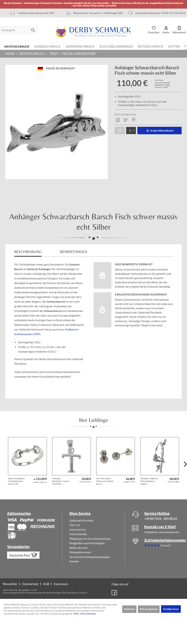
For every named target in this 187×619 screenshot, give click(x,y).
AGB (46, 583)
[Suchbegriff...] (18, 30)
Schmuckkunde (78, 534)
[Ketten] (174, 46)
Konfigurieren (171, 608)
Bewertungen (74, 251)
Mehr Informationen (84, 613)
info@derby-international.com (161, 532)
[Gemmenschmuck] (80, 46)
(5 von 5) (157, 545)
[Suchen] (32, 30)
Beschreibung (28, 251)
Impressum (61, 583)
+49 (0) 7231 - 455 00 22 (160, 518)
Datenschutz (30, 583)
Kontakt (74, 561)
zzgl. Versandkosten (162, 82)
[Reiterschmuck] (150, 46)
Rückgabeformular (80, 552)
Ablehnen (129, 608)
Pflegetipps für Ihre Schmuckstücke (90, 538)
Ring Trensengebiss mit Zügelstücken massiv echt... (16, 481)
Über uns (74, 525)
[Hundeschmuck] (47, 46)
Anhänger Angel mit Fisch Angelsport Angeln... (149, 481)
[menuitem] (18, 30)
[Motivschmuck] (17, 46)
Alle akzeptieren (149, 608)
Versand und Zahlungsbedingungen (89, 556)
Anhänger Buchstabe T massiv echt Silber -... (60, 481)
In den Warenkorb (159, 130)
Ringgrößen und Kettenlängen (86, 543)
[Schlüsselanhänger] (116, 46)
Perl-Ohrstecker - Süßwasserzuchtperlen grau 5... (105, 481)
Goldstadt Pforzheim (81, 520)
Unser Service (77, 529)
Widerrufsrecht (78, 547)
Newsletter (10, 583)
